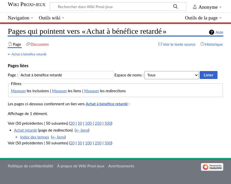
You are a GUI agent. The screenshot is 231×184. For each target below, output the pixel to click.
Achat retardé (25, 130)
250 (98, 123)
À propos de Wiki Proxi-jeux (80, 166)
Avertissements (121, 166)
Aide (219, 32)
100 (88, 123)
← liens (82, 130)
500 (108, 123)
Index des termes (34, 137)
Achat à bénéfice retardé (29, 54)
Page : (13, 75)
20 (72, 123)
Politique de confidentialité (30, 166)
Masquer (18, 90)
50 (80, 123)
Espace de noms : (129, 75)
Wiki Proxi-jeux (26, 4)
